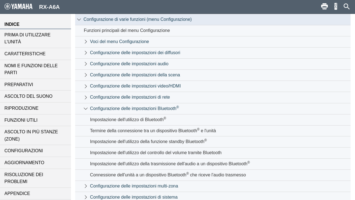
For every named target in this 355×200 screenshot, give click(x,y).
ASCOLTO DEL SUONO (28, 96)
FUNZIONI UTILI (20, 120)
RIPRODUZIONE (21, 108)
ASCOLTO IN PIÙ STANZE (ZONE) (31, 135)
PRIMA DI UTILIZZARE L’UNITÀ (27, 38)
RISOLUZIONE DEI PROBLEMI (23, 178)
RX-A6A (32, 6)
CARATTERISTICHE (24, 53)
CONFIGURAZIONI (23, 150)
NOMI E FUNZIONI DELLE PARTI (31, 69)
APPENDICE (17, 193)
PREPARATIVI (18, 84)
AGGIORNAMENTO (24, 162)
